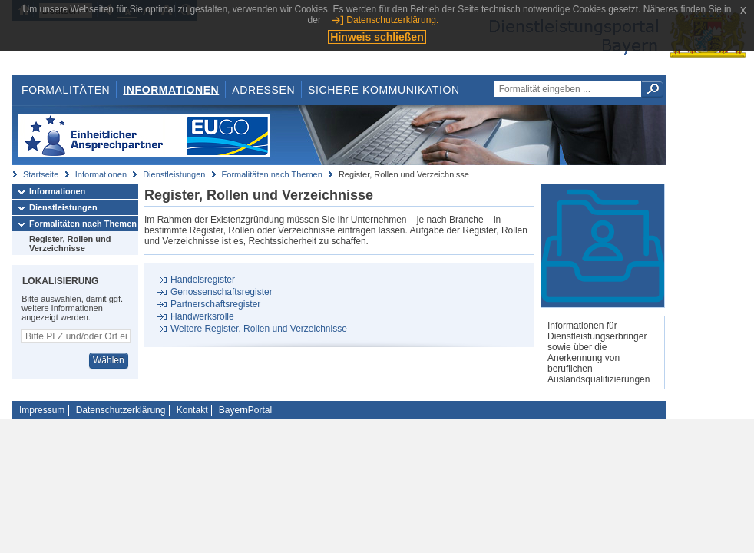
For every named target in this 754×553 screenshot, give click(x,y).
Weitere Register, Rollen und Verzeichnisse (258, 328)
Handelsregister (202, 279)
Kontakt (192, 410)
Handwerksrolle (202, 316)
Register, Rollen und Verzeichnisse (70, 243)
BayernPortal (245, 410)
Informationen (171, 90)
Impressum (41, 410)
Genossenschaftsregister (221, 291)
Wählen (108, 360)
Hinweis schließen (376, 37)
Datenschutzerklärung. (392, 20)
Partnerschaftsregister (215, 304)
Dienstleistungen (174, 174)
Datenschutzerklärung (121, 410)
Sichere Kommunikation (384, 90)
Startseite (40, 174)
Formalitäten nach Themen (272, 174)
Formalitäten (65, 90)
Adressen (263, 90)
